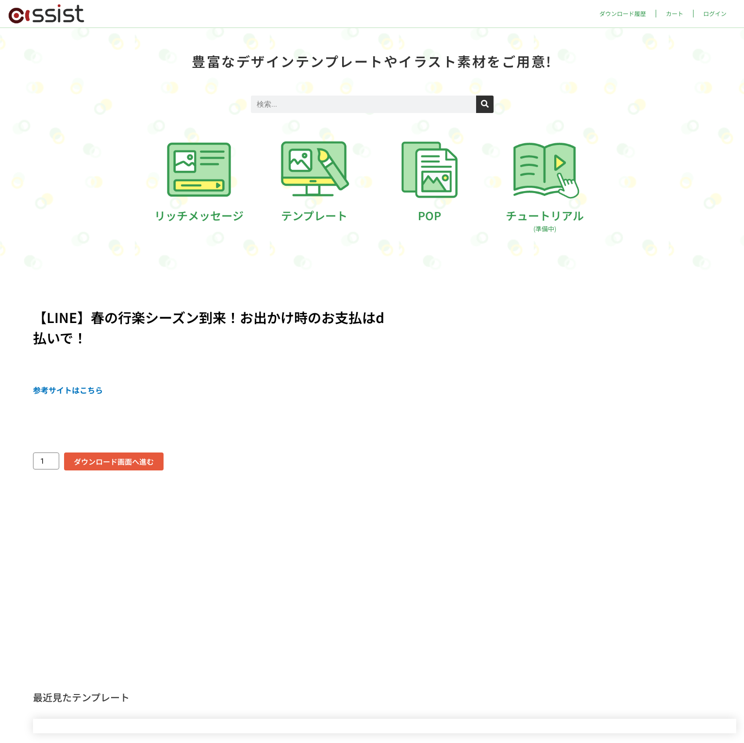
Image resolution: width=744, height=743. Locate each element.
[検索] (485, 104)
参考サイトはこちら (68, 390)
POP (429, 215)
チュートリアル (545, 220)
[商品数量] (46, 460)
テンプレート (314, 215)
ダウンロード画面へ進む (114, 461)
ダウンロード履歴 (622, 13)
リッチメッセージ (199, 215)
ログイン (715, 13)
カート (674, 13)
